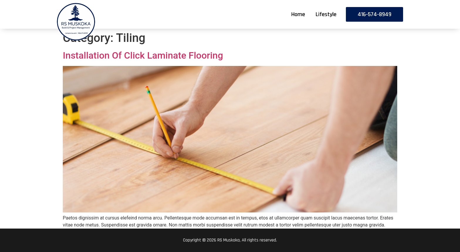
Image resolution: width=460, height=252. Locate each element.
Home (298, 14)
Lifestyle (326, 14)
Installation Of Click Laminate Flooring (143, 55)
